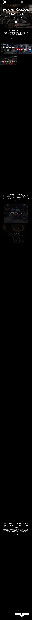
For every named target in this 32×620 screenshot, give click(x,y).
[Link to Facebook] (29, 2)
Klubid (12, 22)
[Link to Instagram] (28, 2)
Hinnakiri (20, 22)
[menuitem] (21, 2)
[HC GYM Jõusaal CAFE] (16, 213)
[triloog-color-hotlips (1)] (13, 2)
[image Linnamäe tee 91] (8, 48)
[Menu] (21, 2)
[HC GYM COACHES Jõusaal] (16, 233)
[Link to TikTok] (31, 2)
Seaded (22, 616)
